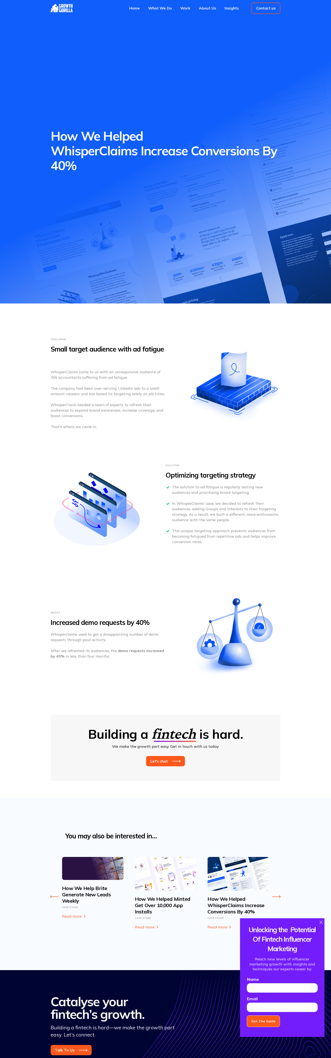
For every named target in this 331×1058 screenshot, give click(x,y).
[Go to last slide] (54, 897)
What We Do (160, 8)
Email (252, 998)
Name (253, 979)
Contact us (266, 8)
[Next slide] (276, 897)
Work (185, 8)
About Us (207, 8)
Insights (232, 8)
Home (134, 8)
